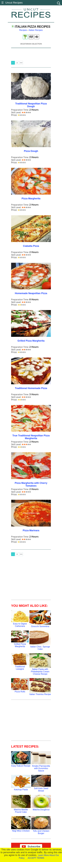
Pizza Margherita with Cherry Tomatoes (31, 484)
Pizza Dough (31, 151)
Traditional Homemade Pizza (31, 388)
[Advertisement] (31, 579)
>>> (21, 63)
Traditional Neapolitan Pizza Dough (31, 105)
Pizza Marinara (31, 530)
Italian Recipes (36, 30)
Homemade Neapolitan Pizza (31, 293)
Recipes (23, 30)
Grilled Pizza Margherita (31, 340)
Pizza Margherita (31, 198)
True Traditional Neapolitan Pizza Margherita (31, 437)
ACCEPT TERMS (36, 858)
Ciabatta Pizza (31, 246)
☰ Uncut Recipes (12, 2)
